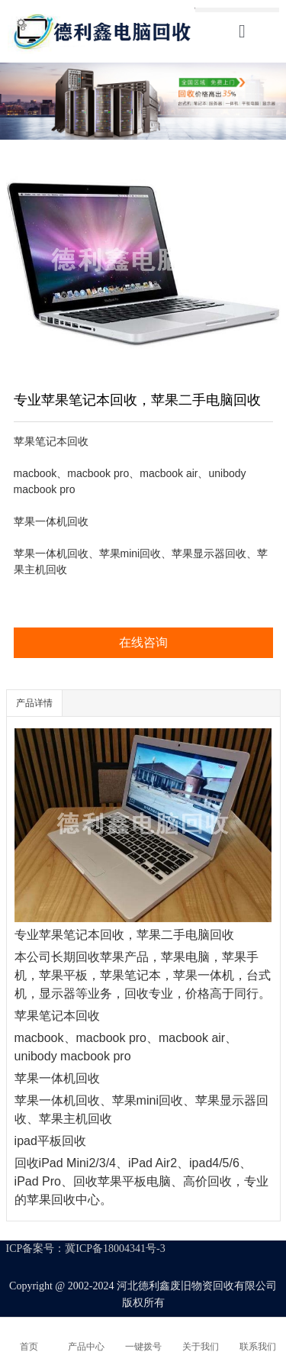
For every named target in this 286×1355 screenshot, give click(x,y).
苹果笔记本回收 (81, 934)
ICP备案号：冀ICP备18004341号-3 (85, 1248)
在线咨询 (143, 642)
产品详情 (34, 703)
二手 (197, 934)
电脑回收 (209, 934)
